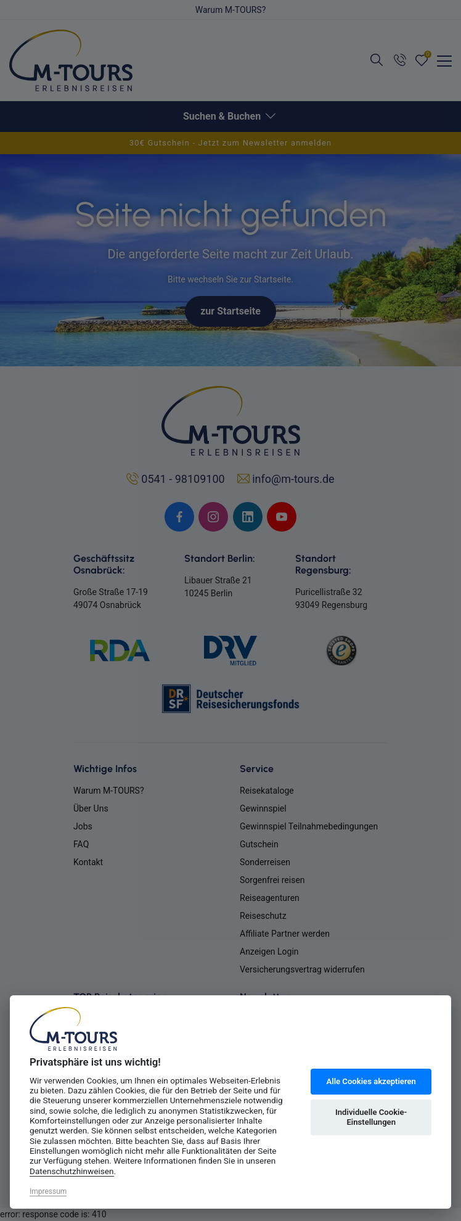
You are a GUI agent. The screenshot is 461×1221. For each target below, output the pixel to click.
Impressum (48, 1191)
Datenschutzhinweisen (72, 1171)
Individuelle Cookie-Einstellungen (371, 1117)
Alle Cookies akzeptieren (370, 1081)
